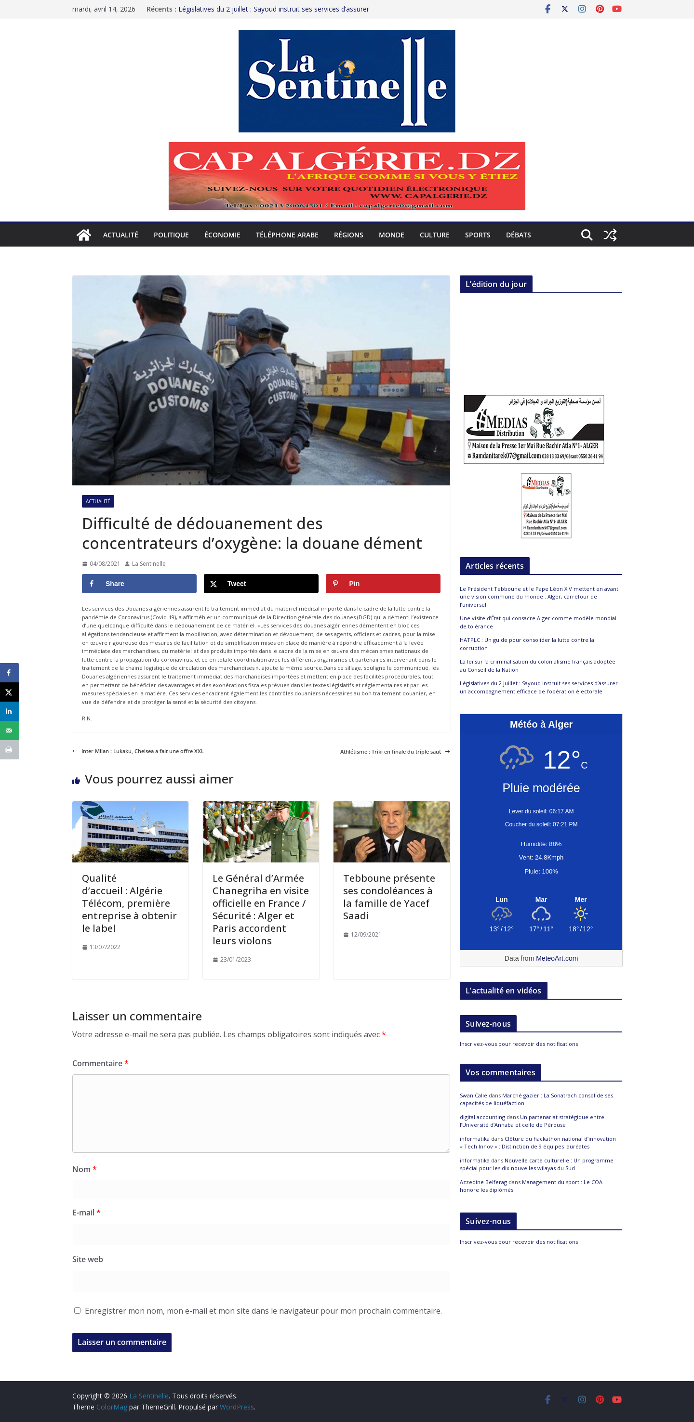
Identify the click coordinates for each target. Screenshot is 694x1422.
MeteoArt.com (557, 958)
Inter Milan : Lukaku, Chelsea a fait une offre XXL (138, 751)
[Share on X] (261, 583)
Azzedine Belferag (483, 1182)
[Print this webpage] (9, 749)
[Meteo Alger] (541, 900)
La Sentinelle (149, 564)
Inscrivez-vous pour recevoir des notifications (519, 1043)
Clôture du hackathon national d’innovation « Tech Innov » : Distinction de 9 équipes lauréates (538, 1142)
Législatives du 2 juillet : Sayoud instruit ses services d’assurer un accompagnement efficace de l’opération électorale (273, 13)
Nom (84, 1169)
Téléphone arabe (287, 234)
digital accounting (482, 1117)
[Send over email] (9, 730)
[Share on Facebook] (139, 583)
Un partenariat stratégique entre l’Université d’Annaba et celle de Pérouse (532, 1121)
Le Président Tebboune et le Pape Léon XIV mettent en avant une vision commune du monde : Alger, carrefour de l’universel (539, 596)
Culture (435, 234)
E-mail (86, 1212)
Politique (171, 234)
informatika (475, 1138)
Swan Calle (473, 1095)
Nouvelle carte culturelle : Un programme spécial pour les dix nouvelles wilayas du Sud (537, 1164)
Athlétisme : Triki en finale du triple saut (395, 751)
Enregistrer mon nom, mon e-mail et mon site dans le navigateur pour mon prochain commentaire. (263, 1310)
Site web (87, 1259)
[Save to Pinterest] (383, 583)
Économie (222, 234)
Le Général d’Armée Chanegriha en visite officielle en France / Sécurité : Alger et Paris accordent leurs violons (261, 909)
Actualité (120, 234)
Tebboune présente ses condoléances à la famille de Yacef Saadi (389, 897)
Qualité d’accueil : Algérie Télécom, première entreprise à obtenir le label (129, 903)
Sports (478, 234)
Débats (518, 234)
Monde (391, 234)
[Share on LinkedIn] (9, 711)
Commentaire (100, 1063)
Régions (348, 234)
